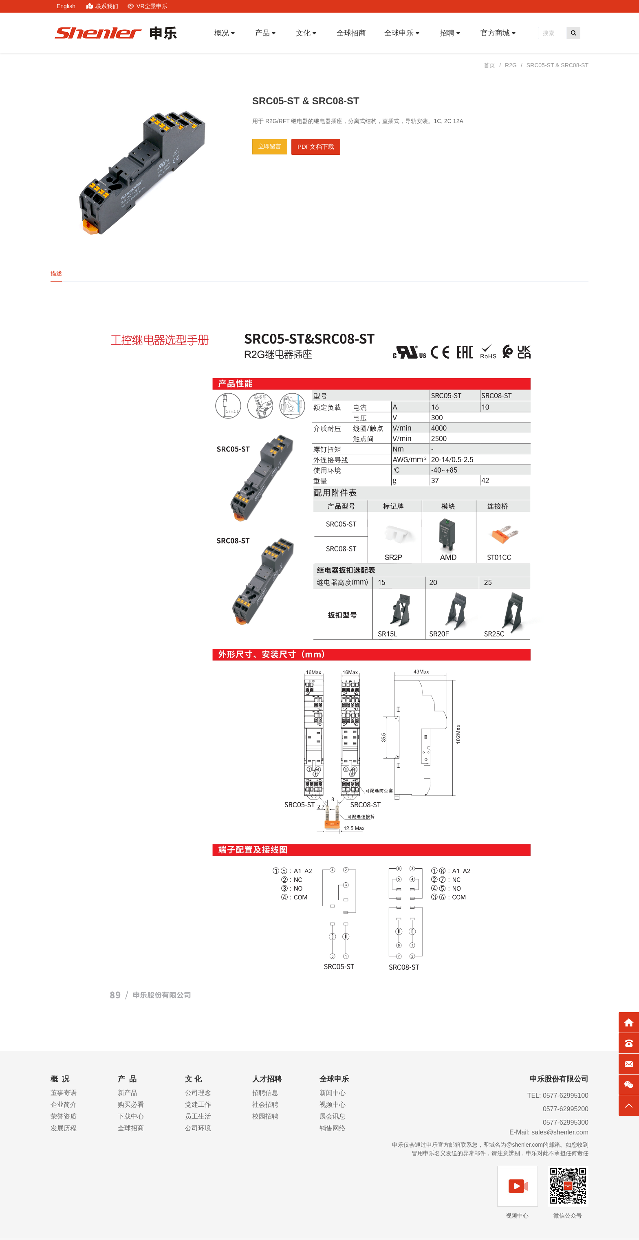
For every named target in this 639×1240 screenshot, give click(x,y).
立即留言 (269, 146)
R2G (511, 65)
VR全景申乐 (147, 6)
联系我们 (103, 6)
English (66, 6)
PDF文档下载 (315, 146)
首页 (489, 65)
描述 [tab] (56, 273)
